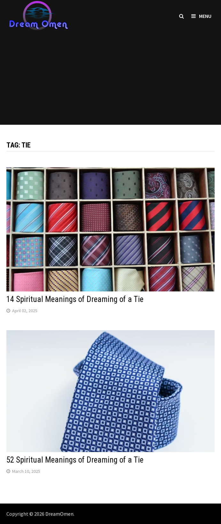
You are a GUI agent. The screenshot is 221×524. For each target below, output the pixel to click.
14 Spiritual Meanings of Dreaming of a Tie (74, 299)
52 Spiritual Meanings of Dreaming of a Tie (74, 459)
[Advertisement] (110, 80)
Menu (201, 16)
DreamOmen (59, 514)
